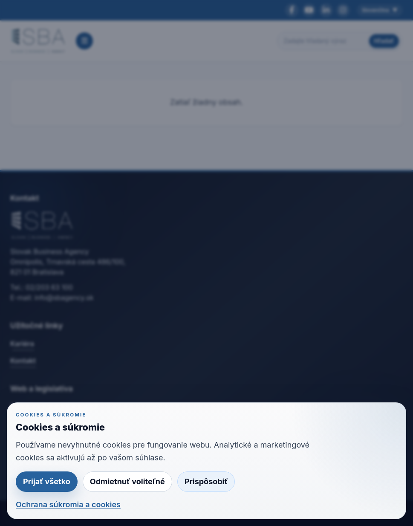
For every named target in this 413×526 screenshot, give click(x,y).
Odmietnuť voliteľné (127, 481)
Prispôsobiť (206, 481)
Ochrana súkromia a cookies (68, 504)
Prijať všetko (46, 481)
